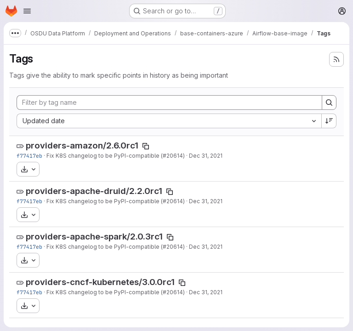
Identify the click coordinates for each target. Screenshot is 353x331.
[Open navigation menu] (27, 11)
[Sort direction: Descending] (329, 121)
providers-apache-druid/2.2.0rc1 (94, 191)
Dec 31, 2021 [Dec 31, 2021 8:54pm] (205, 155)
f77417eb (29, 155)
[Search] (329, 102)
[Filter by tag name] (169, 102)
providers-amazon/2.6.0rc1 (82, 145)
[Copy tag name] (145, 146)
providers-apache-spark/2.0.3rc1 (94, 236)
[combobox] (169, 121)
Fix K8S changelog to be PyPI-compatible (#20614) (115, 155)
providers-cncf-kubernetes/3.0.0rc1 (100, 282)
